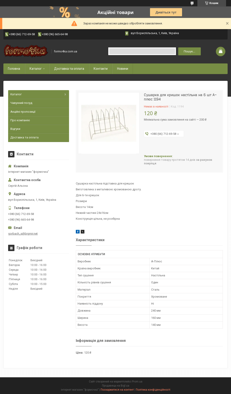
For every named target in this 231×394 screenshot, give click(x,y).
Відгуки (15, 129)
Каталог (36, 68)
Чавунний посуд (21, 103)
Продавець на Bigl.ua (115, 385)
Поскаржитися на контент (117, 389)
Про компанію (20, 120)
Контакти (101, 68)
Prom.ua (137, 381)
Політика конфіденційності (153, 389)
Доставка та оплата (69, 68)
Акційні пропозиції (22, 111)
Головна (14, 68)
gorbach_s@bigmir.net (23, 233)
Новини (122, 68)
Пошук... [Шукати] (189, 51)
